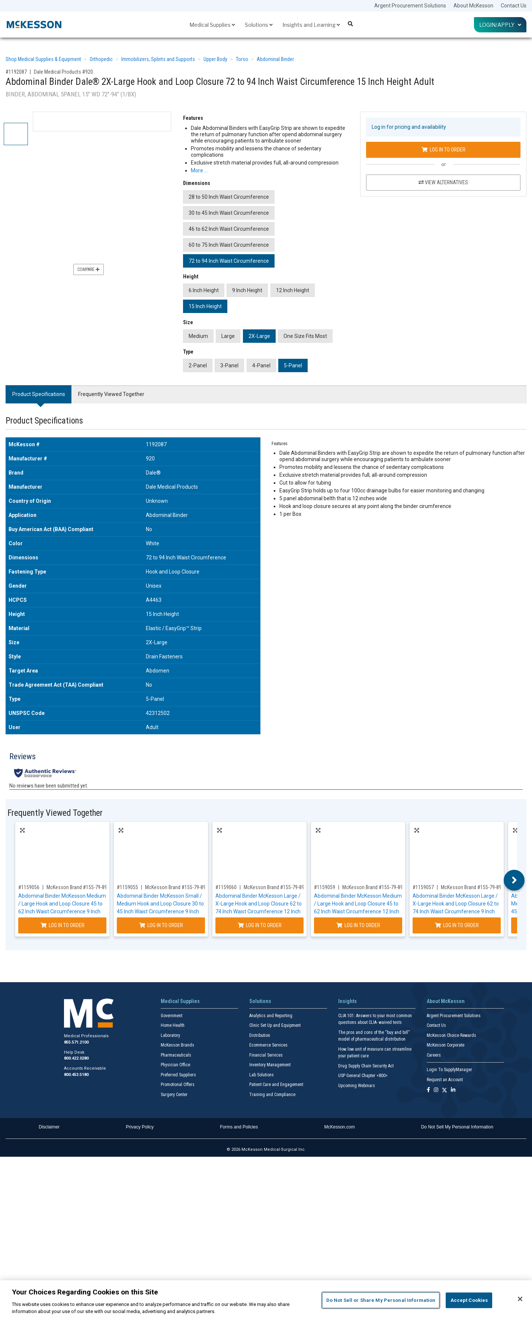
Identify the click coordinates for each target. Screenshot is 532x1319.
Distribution (259, 1035)
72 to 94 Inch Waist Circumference (229, 261)
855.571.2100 (76, 1042)
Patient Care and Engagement (276, 1084)
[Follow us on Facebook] (428, 1090)
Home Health (173, 1025)
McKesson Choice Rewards (451, 1035)
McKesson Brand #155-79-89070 (179, 887)
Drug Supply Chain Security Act (366, 1066)
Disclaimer (49, 1127)
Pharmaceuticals (176, 1055)
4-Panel (261, 365)
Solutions (259, 25)
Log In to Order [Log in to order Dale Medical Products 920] (443, 150)
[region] (266, 1299)
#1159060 (226, 887)
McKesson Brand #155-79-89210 (475, 887)
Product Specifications (38, 394)
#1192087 (16, 72)
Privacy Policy (140, 1127)
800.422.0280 (76, 1058)
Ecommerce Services (268, 1045)
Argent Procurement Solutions (410, 6)
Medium (198, 336)
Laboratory (170, 1035)
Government (171, 1015)
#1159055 (127, 887)
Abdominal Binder (275, 59)
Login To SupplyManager (449, 1069)
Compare (88, 269)
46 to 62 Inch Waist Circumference (229, 229)
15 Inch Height (205, 306)
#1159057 (423, 887)
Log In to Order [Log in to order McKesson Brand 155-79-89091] (358, 925)
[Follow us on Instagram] (436, 1090)
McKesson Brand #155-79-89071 (81, 887)
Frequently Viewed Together (111, 394)
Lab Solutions (261, 1074)
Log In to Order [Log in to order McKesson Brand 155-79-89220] (260, 925)
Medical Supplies (212, 25)
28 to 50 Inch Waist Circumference (229, 197)
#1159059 (324, 887)
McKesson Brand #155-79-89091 (376, 887)
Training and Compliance (272, 1094)
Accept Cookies (469, 1300)
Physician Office (175, 1064)
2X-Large (259, 336)
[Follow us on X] (444, 1090)
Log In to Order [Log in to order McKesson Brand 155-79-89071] (62, 925)
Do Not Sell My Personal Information (457, 1127)
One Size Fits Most (305, 336)
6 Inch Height (204, 290)
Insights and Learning (311, 25)
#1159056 (28, 887)
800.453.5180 (76, 1074)
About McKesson (473, 6)
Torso (242, 59)
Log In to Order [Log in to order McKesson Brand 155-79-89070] (161, 925)
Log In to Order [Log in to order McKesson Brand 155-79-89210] (457, 925)
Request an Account (445, 1079)
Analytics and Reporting (270, 1015)
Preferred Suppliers (178, 1074)
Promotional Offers (178, 1084)
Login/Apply (500, 25)
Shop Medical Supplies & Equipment (43, 59)
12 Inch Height (292, 290)
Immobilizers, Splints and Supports (158, 59)
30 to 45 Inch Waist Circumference (229, 213)
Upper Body (215, 59)
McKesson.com (339, 1127)
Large (228, 336)
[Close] (520, 1299)
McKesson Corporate (445, 1045)
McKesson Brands (177, 1045)
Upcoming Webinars (356, 1085)
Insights (347, 1001)
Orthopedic (101, 59)
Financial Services (266, 1055)
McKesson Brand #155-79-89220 (278, 887)
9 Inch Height (247, 290)
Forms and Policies (239, 1127)
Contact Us (513, 6)
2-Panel (198, 365)
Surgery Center (174, 1094)
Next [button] (514, 880)
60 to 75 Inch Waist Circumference (229, 245)
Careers (434, 1055)
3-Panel (229, 365)
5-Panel (293, 365)
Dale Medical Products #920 (63, 72)
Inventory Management (270, 1064)
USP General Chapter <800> (363, 1075)
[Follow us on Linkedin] (453, 1090)
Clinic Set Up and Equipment (275, 1025)
